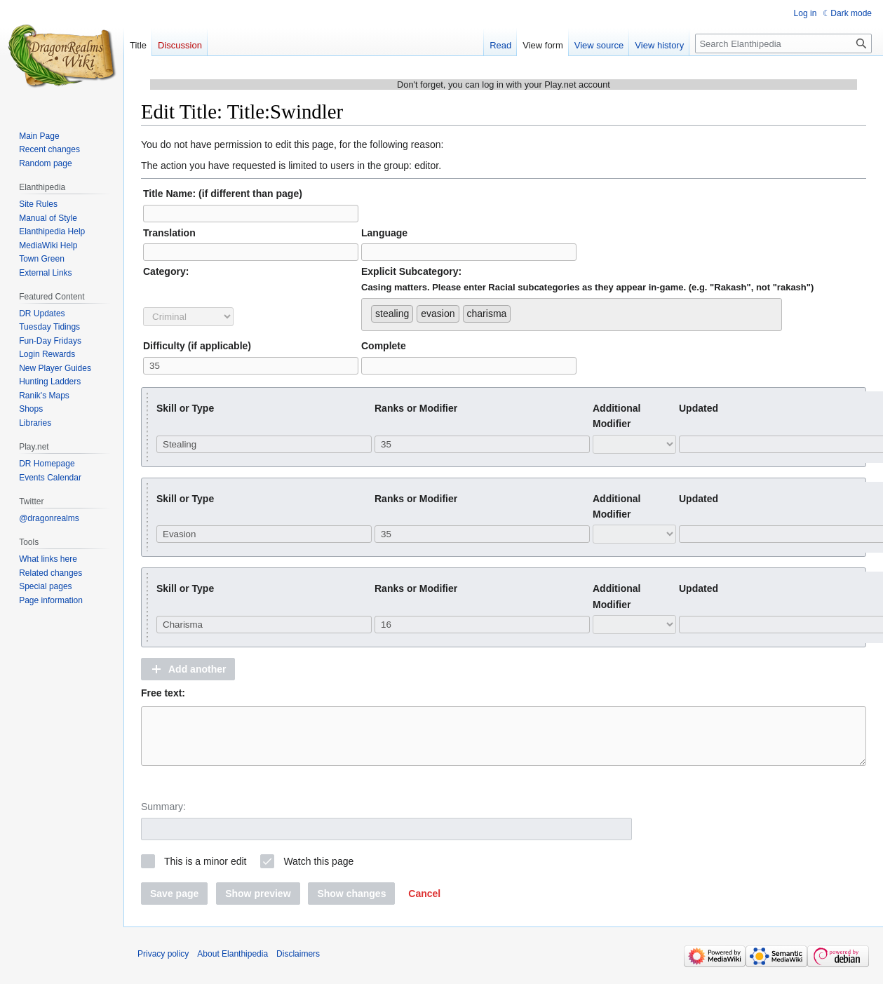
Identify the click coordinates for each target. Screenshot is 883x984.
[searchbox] (518, 310)
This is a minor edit (205, 871)
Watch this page (318, 871)
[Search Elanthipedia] (783, 43)
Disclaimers (298, 964)
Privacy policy (163, 964)
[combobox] (571, 314)
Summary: (163, 817)
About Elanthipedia (232, 964)
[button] (188, 669)
